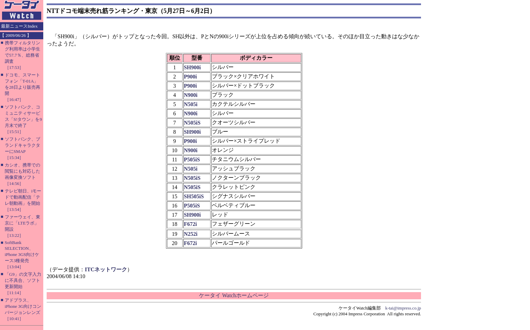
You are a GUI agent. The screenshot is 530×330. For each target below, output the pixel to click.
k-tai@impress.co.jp (403, 308)
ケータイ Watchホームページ (233, 295)
